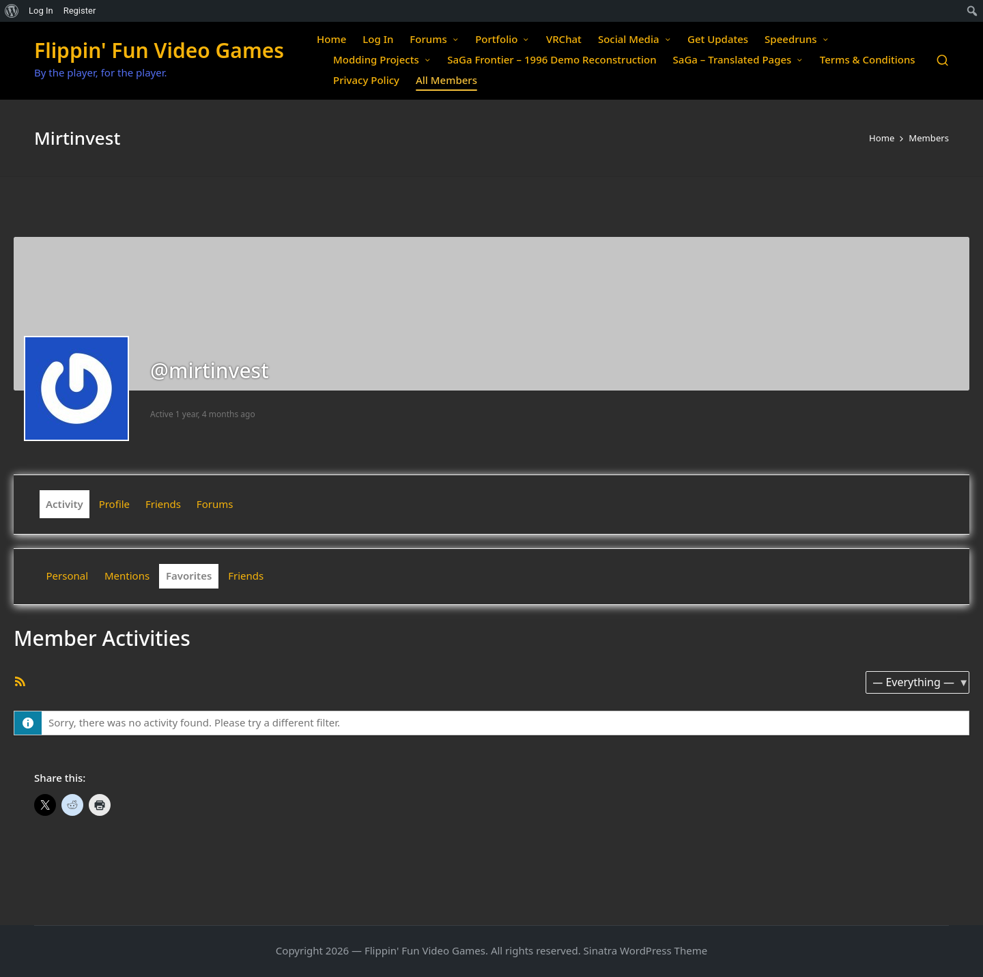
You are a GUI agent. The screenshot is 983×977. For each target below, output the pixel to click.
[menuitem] (12, 11)
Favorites (189, 575)
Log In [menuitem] (41, 10)
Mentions (126, 575)
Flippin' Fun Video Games (159, 50)
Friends (163, 504)
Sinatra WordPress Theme (646, 950)
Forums (215, 504)
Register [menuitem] (79, 10)
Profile (114, 504)
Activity (64, 504)
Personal (67, 575)
